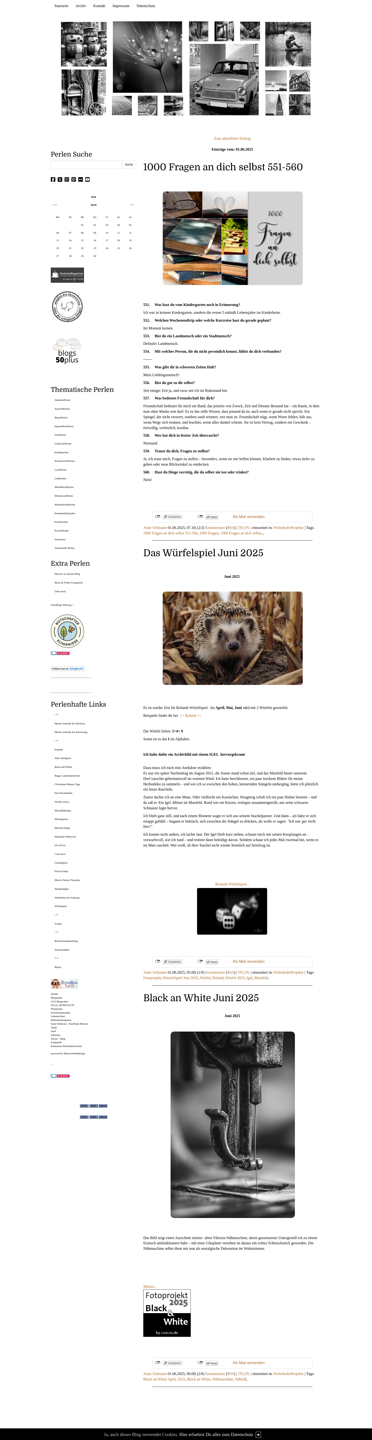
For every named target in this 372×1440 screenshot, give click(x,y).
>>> (132, 204)
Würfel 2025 (235, 978)
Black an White (198, 1379)
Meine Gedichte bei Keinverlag (71, 732)
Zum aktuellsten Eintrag (232, 138)
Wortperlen (56, 1008)
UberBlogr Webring (61, 604)
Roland (218, 978)
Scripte (58, 923)
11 (118, 232)
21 (70, 248)
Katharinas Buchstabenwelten (66, 1046)
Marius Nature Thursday (67, 880)
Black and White (63, 766)
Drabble (59, 749)
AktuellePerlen (62, 399)
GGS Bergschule (59, 1001)
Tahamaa (55, 1034)
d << (197, 715)
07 (70, 232)
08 (82, 232)
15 (82, 240)
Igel (249, 978)
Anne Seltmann (155, 528)
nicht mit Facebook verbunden (157, 516)
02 (94, 224)
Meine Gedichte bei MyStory (70, 723)
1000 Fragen (209, 533)
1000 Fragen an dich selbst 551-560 (170, 533)
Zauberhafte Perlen (64, 547)
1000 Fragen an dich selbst (240, 533)
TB (240, 528)
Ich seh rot (60, 845)
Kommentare (215, 528)
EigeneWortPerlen (64, 426)
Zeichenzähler (62, 949)
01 (82, 224)
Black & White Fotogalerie (69, 582)
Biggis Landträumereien (67, 775)
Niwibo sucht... (62, 801)
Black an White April (159, 1379)
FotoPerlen (60, 434)
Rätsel (58, 967)
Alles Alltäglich (63, 758)
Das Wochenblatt (63, 793)
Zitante (54, 993)
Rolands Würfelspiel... (232, 884)
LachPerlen (60, 469)
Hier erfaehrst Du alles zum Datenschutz (216, 1434)
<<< (55, 204)
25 (118, 248)
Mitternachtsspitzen (61, 1020)
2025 (181, 1379)
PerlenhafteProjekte (289, 528)
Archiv (81, 6)
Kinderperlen (61, 452)
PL (248, 528)
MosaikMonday (63, 810)
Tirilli (54, 1027)
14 (70, 240)
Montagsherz (61, 819)
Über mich (60, 591)
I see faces (60, 853)
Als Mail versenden (249, 517)
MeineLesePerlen (64, 495)
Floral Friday (61, 871)
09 (94, 232)
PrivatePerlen (62, 530)
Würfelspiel (61, 906)
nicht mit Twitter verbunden (200, 516)
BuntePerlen (61, 417)
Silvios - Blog (58, 1038)
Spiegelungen (62, 888)
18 (118, 240)
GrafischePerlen (63, 443)
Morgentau (56, 997)
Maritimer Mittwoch (65, 836)
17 (107, 240)
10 (107, 232)
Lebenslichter (58, 1016)
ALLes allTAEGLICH (62, 1005)
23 (94, 248)
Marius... (150, 1286)
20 (57, 248)
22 (82, 248)
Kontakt (99, 6)
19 (130, 240)
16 (94, 240)
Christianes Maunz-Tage (67, 784)
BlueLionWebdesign (74, 1053)
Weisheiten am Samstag (67, 897)
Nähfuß (240, 1379)
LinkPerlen (60, 478)
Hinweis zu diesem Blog (67, 573)
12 (130, 232)
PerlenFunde (61, 521)
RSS (230, 528)
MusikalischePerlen (65, 504)
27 (57, 256)
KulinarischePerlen (64, 460)
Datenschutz (146, 6)
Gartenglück (61, 862)
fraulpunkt (56, 1042)
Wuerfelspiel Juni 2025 (180, 978)
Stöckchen (60, 539)
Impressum (121, 6)
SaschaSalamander (60, 1012)
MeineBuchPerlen (64, 487)
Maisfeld (261, 978)
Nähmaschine (222, 1379)
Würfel (205, 978)
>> (182, 715)
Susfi (53, 1031)
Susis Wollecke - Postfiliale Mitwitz (69, 1023)
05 (130, 224)
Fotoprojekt (152, 978)
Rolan (189, 715)
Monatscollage (62, 827)
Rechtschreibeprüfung (66, 941)
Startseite (61, 6)
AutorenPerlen (62, 408)
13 (57, 240)
